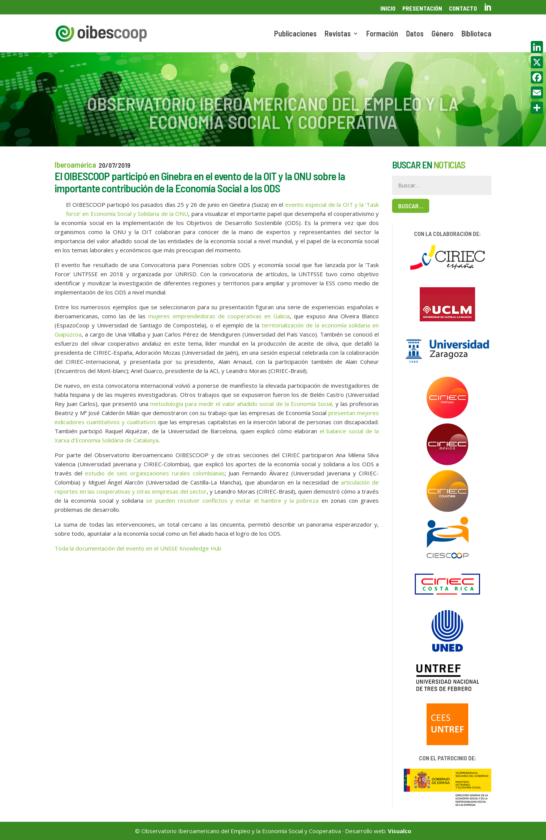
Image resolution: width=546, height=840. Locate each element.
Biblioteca (476, 34)
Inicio (387, 8)
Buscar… (410, 205)
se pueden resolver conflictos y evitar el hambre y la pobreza (232, 500)
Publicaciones (295, 34)
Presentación (422, 8)
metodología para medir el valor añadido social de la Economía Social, (242, 403)
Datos (415, 34)
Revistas (338, 34)
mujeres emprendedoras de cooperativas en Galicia (218, 316)
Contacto (463, 8)
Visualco (399, 831)
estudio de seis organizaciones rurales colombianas (155, 473)
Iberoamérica (75, 164)
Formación (382, 34)
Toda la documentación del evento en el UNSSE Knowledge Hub (138, 548)
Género (442, 34)
